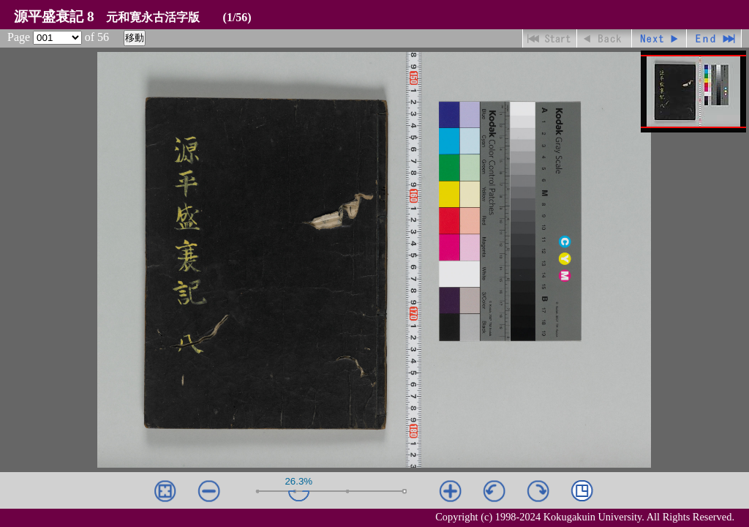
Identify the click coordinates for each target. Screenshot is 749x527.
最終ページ (714, 38)
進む (659, 38)
